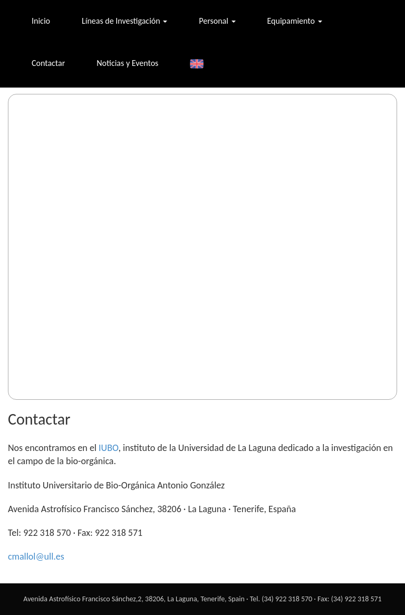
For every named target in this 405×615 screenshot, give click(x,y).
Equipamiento (294, 21)
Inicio (41, 21)
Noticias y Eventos (127, 63)
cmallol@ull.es (36, 556)
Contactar (48, 63)
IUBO (108, 448)
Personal (217, 21)
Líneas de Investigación (124, 21)
